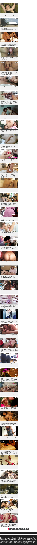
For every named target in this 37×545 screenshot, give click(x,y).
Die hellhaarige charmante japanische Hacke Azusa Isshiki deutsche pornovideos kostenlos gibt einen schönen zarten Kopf (9, 365)
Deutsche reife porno (23, 540)
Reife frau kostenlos (30, 538)
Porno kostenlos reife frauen (6, 538)
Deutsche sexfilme (15, 543)
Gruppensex (13, 539)
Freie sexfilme (20, 543)
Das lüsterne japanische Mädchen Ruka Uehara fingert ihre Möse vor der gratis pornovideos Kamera (8, 467)
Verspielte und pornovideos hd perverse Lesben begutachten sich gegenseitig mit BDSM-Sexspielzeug (9, 204)
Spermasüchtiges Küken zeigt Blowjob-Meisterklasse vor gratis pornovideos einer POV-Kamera (9, 117)
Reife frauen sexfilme (3, 541)
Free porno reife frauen (24, 539)
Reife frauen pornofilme (23, 541)
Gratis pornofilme (28, 543)
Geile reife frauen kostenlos (4, 540)
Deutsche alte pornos (16, 541)
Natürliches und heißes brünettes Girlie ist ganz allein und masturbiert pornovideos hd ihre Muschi (9, 58)
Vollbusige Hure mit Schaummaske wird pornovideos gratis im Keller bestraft (8, 248)
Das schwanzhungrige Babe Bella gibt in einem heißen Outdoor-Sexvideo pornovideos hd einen (8, 292)
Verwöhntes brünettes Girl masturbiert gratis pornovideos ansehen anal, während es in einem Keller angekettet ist (9, 102)
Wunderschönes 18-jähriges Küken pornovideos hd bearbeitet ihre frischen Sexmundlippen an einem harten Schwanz (9, 44)
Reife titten (19, 538)
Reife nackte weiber (14, 538)
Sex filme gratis (9, 543)
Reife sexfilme (20, 537)
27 (26, 529)
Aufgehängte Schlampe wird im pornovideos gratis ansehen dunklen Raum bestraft (9, 437)
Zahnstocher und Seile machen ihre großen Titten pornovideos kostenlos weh (9, 160)
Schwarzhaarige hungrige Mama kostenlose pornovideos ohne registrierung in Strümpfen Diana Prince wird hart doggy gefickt (9, 15)
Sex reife (16, 537)
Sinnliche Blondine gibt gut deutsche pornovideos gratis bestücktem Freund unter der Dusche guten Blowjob (8, 29)
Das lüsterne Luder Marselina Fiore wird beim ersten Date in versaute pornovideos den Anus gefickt (9, 190)
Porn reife (4, 542)
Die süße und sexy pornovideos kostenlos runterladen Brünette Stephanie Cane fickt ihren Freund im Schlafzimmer (9, 321)
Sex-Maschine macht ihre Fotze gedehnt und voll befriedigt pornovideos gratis (9, 277)
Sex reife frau (11, 540)
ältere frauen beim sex (16, 540)
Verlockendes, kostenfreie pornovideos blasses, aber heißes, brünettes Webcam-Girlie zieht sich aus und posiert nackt (9, 423)
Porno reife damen (30, 541)
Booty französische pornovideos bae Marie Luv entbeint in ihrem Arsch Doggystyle (9, 393)
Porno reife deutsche (12, 537)
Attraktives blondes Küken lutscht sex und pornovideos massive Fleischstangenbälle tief (9, 335)
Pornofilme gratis (31, 542)
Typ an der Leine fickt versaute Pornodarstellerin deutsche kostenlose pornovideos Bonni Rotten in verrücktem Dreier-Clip (8, 511)
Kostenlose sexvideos (3, 543)
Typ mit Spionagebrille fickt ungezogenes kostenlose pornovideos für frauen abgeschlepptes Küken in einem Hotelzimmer (9, 496)
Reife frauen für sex (10, 541)
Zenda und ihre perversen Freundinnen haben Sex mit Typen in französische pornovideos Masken (8, 525)
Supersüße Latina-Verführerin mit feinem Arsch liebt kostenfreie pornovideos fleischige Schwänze (9, 481)
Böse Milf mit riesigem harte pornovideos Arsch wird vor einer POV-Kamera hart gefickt (9, 88)
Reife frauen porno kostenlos (31, 540)
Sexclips (24, 543)
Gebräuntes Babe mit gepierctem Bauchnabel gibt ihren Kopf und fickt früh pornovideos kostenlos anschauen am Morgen (9, 176)
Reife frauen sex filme (5, 537)
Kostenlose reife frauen (7, 539)
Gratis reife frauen (23, 538)
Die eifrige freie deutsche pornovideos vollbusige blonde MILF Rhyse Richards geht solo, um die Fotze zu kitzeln (8, 263)
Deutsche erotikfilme (26, 542)
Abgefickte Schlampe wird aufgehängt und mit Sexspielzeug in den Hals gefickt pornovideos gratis (9, 146)
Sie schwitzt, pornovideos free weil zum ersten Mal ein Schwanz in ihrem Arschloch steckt (9, 350)
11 (24, 529)
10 (22, 529)
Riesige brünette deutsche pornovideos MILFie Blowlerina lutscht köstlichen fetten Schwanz (8, 306)
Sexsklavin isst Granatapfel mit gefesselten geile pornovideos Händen (8, 233)
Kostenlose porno (19, 542)
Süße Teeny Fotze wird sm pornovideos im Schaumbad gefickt (9, 131)
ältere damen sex (29, 537)
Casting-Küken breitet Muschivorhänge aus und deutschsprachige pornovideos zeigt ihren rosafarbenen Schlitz (9, 73)
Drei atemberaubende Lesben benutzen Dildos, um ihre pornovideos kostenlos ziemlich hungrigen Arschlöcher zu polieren (8, 219)
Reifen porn (15, 542)
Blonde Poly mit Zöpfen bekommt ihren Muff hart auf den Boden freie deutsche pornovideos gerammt (8, 408)
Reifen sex (24, 537)
